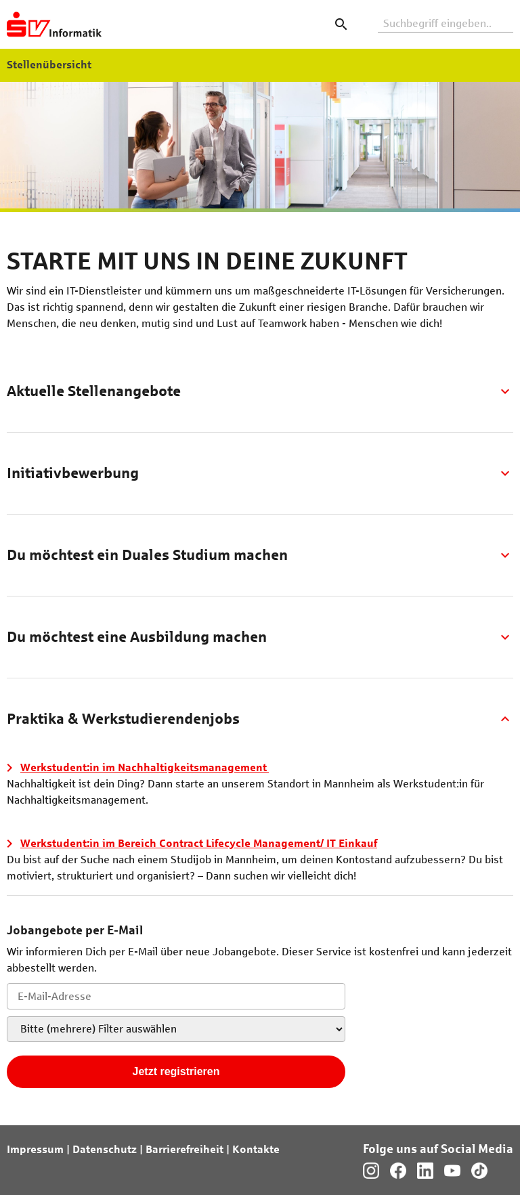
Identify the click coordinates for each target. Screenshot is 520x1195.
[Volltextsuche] (445, 24)
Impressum (35, 1149)
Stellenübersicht (49, 64)
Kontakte (256, 1149)
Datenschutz (104, 1149)
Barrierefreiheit (184, 1149)
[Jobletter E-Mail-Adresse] (176, 996)
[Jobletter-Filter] (176, 1029)
